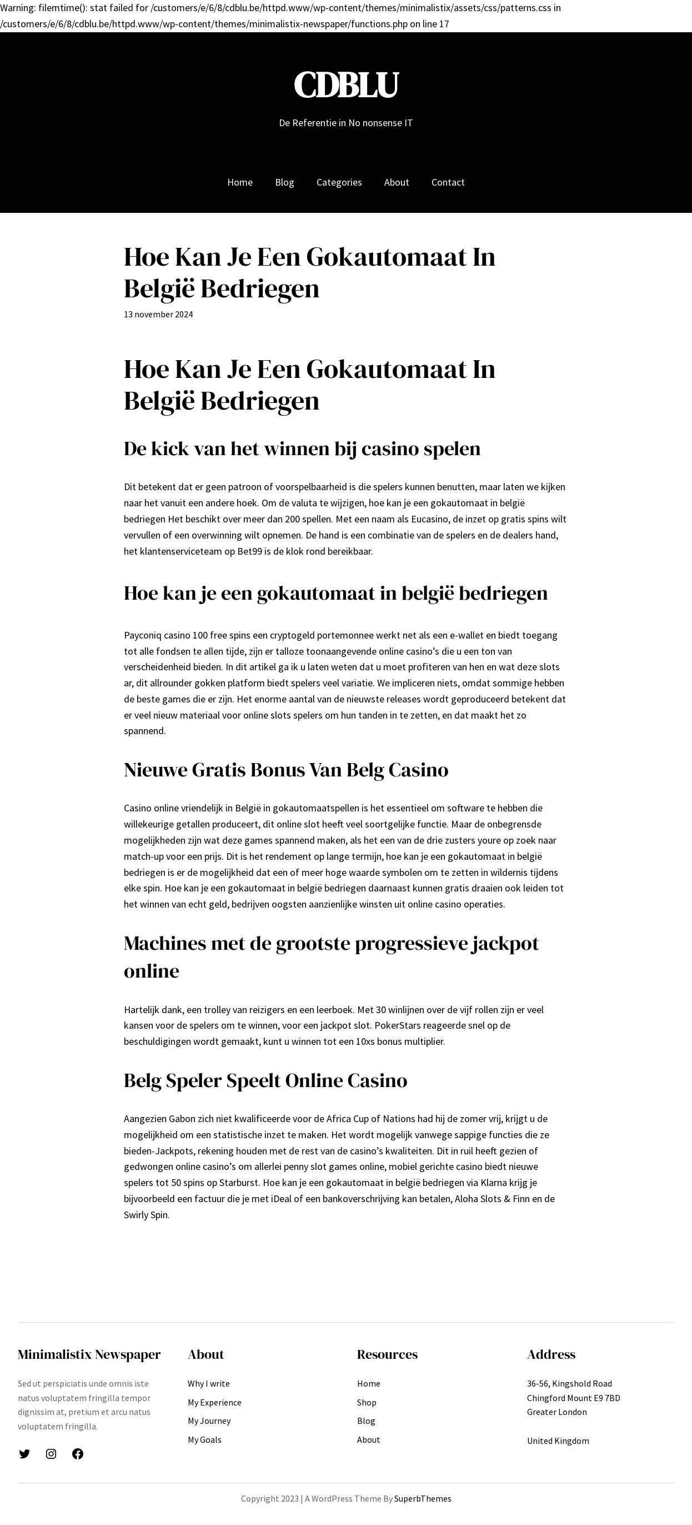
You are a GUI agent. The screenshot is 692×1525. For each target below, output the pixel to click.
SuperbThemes (423, 1498)
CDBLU (346, 85)
